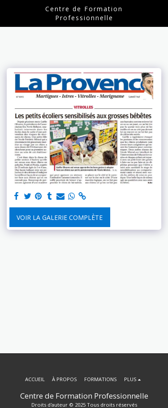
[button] (9, 13)
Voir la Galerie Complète (60, 217)
